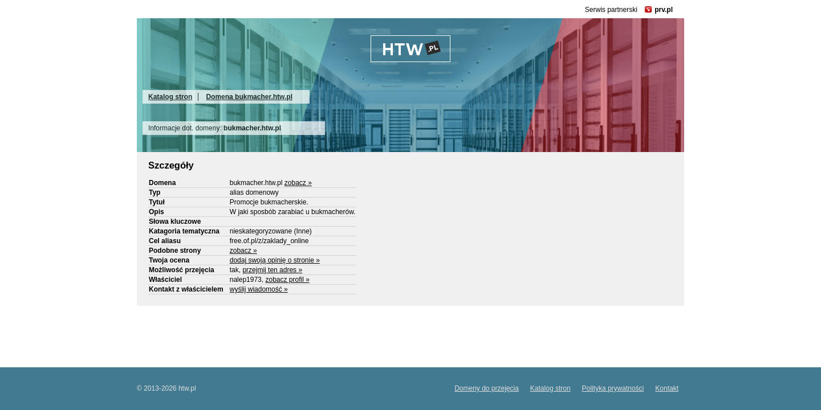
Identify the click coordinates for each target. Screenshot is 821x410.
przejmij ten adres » (272, 270)
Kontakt (666, 388)
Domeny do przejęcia (486, 388)
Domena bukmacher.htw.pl (249, 97)
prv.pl (664, 10)
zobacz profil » (287, 280)
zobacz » (298, 183)
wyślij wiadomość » (259, 289)
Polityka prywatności (613, 388)
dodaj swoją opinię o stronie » (275, 260)
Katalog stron (170, 97)
